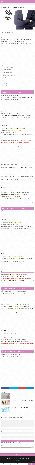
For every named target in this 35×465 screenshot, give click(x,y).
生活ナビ (2, 1)
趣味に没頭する (5, 70)
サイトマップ (27, 458)
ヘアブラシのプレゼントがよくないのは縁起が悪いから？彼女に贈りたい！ (22, 401)
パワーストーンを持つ (6, 83)
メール (2, 431)
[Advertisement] (17, 56)
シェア (10, 464)
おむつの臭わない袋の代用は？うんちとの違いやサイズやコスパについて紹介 (22, 394)
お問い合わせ (11, 458)
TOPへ (31, 464)
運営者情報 (15, 458)
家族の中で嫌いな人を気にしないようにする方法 (8, 75)
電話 (24, 464)
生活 (5, 3)
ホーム (7, 458)
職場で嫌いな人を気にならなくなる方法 (7, 67)
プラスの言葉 (4, 85)
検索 (2, 445)
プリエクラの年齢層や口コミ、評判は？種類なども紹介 (19, 407)
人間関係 (9, 8)
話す (3, 80)
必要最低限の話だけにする (6, 69)
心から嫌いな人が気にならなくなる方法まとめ (8, 86)
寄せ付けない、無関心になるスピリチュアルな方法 (9, 82)
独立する (4, 78)
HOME (2, 3)
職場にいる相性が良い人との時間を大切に (8, 72)
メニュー (17, 464)
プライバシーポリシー (21, 458)
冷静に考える (4, 77)
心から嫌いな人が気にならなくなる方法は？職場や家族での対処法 (15, 3)
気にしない (4, 74)
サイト (1, 435)
